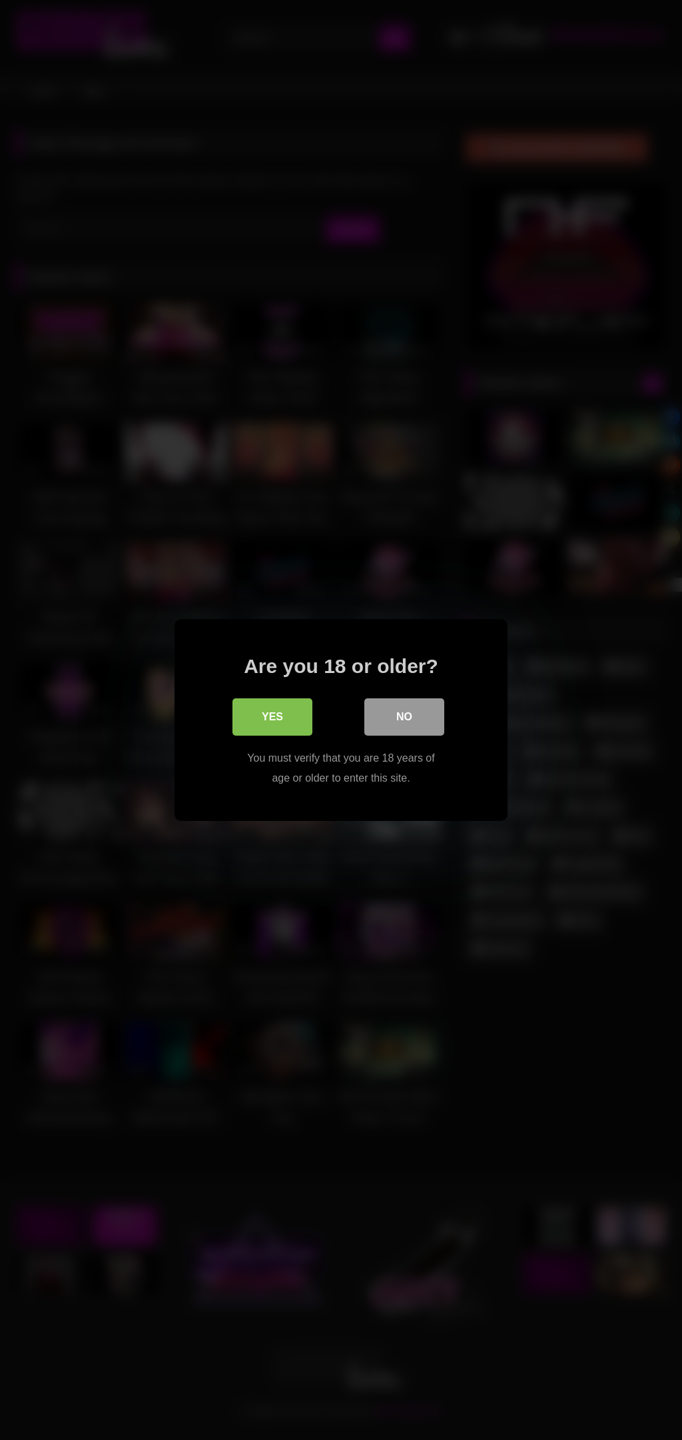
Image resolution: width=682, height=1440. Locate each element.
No (404, 716)
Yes (272, 716)
